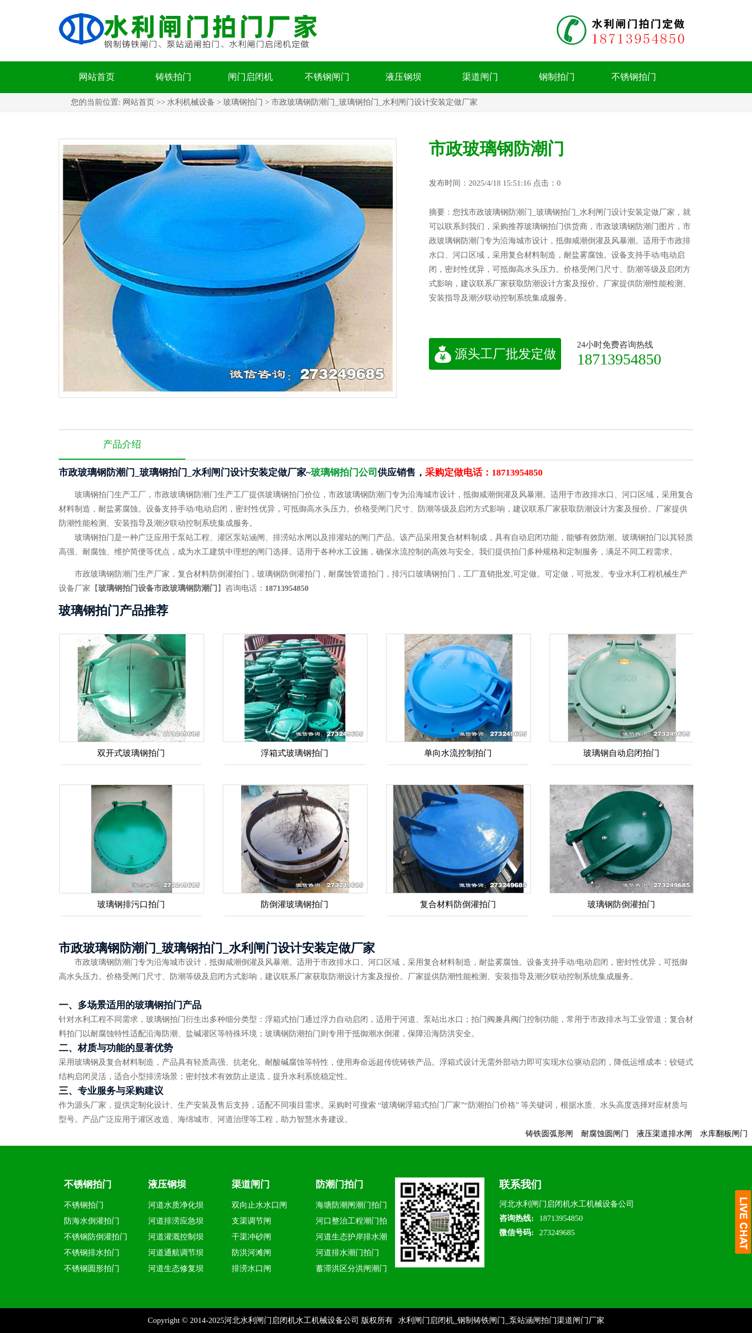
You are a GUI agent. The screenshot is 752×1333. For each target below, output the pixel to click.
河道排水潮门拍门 (347, 1252)
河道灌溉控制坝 (176, 1236)
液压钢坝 (403, 77)
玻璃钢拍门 (243, 102)
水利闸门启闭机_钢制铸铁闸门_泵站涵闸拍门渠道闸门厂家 (501, 1320)
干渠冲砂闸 (251, 1236)
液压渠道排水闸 (676, 1133)
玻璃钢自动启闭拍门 (621, 752)
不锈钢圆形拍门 (92, 1268)
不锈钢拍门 (633, 77)
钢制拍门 (557, 77)
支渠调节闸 (251, 1221)
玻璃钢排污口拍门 (131, 904)
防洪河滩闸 (251, 1252)
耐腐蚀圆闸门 (616, 1133)
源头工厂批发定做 (495, 354)
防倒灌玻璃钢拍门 (294, 904)
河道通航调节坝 (176, 1252)
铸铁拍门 (173, 77)
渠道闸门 (480, 77)
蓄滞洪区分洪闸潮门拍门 (351, 1270)
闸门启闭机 (250, 77)
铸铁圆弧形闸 (561, 1133)
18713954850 (619, 359)
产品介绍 (122, 444)
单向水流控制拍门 (458, 752)
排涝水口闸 (251, 1268)
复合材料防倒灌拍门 (458, 904)
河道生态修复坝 (176, 1268)
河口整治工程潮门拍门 (351, 1223)
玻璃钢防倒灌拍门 (621, 904)
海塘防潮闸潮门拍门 (351, 1205)
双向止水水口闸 (259, 1205)
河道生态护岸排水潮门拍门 (351, 1238)
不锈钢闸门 (327, 77)
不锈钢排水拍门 (92, 1252)
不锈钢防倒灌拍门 (95, 1236)
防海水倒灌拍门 (92, 1221)
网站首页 (97, 77)
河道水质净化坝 (176, 1205)
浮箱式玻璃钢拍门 (294, 752)
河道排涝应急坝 (176, 1221)
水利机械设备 (191, 102)
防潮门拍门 (339, 1184)
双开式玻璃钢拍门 (131, 752)
